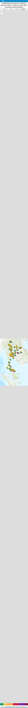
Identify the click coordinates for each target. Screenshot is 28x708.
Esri (10, 702)
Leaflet (1, 702)
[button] (2, 12)
